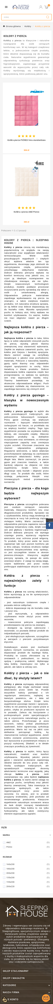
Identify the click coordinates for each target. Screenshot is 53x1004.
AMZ (27, 842)
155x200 (27, 882)
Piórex (27, 847)
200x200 (27, 873)
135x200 (27, 877)
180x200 (27, 869)
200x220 (27, 886)
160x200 (27, 864)
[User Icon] (40, 7)
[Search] (23, 17)
